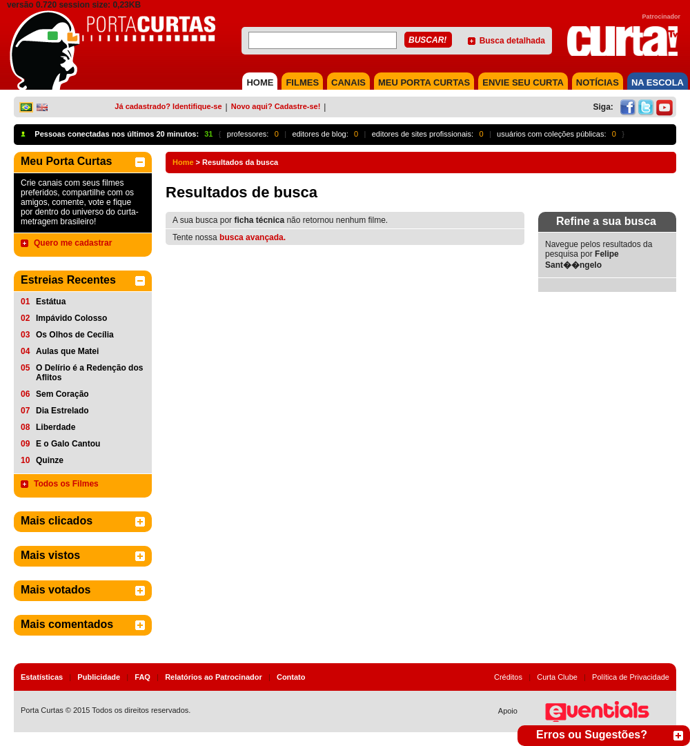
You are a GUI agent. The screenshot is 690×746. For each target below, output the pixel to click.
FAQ (142, 677)
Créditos (508, 677)
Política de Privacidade (630, 677)
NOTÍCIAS (597, 82)
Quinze (49, 460)
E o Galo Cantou (68, 444)
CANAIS (348, 82)
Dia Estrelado (62, 410)
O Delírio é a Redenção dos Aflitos (89, 372)
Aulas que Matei (67, 351)
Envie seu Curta (523, 82)
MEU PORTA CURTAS (424, 82)
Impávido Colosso (71, 318)
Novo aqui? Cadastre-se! (276, 106)
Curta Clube (557, 677)
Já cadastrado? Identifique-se (168, 106)
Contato (291, 677)
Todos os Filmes (66, 484)
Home (183, 162)
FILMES (302, 82)
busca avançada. (252, 237)
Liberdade (55, 427)
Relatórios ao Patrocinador (213, 677)
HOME (259, 82)
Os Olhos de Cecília (75, 335)
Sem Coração (62, 394)
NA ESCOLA (657, 82)
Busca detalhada (512, 41)
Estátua (51, 301)
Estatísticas (42, 677)
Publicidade (98, 677)
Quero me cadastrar (73, 243)
